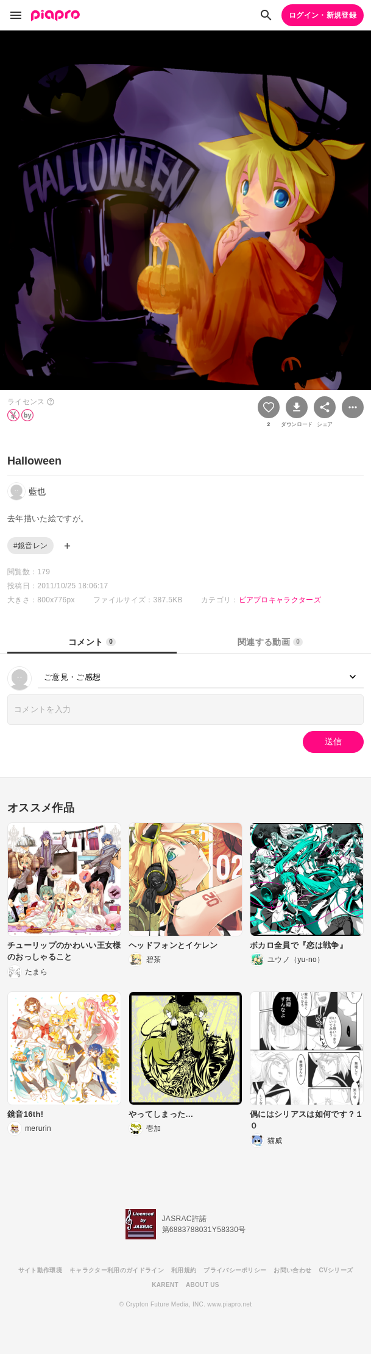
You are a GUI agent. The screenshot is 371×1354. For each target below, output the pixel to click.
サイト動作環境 (40, 1270)
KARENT (165, 1284)
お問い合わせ (292, 1270)
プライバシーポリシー (234, 1270)
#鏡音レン (30, 545)
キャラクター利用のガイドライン (116, 1270)
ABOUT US (202, 1284)
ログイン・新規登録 (322, 15)
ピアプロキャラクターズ (280, 600)
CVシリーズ (336, 1270)
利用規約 (183, 1270)
